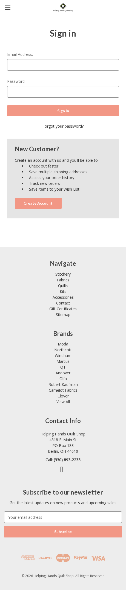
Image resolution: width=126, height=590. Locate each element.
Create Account (38, 203)
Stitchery (63, 274)
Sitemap (63, 314)
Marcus (63, 361)
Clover (63, 396)
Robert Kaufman (63, 384)
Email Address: (20, 54)
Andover (63, 372)
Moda (63, 344)
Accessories (63, 297)
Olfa (63, 378)
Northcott (63, 349)
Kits (63, 291)
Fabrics (63, 279)
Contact (63, 303)
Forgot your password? (63, 126)
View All (63, 401)
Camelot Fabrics (63, 390)
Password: (16, 81)
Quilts (63, 285)
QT (63, 367)
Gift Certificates (63, 308)
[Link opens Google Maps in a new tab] (63, 442)
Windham (63, 355)
